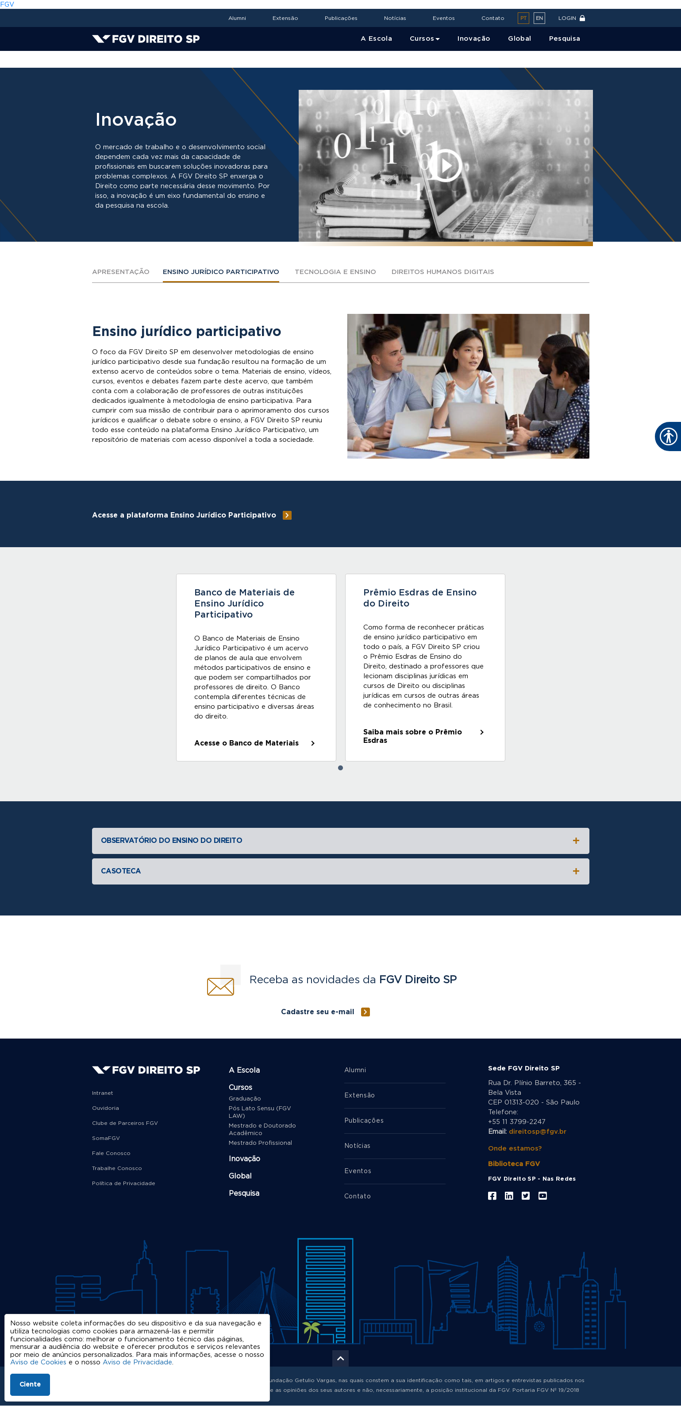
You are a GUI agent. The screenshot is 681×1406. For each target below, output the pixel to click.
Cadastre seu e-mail (317, 1012)
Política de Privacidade (123, 1183)
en (539, 18)
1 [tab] (340, 768)
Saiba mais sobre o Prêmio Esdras (412, 736)
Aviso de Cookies (38, 1362)
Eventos (444, 18)
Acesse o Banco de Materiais (246, 743)
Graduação (245, 1099)
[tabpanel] (256, 667)
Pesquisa (244, 1193)
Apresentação (121, 272)
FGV (7, 4)
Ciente (30, 1385)
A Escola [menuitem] (376, 38)
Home (100, 60)
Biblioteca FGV (514, 1164)
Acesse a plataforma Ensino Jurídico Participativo (184, 515)
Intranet (102, 1093)
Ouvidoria (105, 1108)
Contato (492, 18)
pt (523, 18)
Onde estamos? (515, 1148)
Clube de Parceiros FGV (125, 1123)
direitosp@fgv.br (537, 1131)
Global (240, 1176)
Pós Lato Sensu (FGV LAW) (260, 1112)
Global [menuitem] (519, 38)
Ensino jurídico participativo (221, 272)
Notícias (395, 18)
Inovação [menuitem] (474, 38)
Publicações (341, 18)
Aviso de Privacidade (137, 1362)
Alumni (237, 18)
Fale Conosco (111, 1153)
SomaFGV (106, 1138)
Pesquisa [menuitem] (565, 38)
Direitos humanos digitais (443, 272)
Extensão (285, 18)
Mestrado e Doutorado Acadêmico (262, 1129)
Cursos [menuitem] (422, 38)
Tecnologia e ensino (335, 272)
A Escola (244, 1070)
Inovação (130, 60)
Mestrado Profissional (260, 1143)
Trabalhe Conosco (117, 1168)
